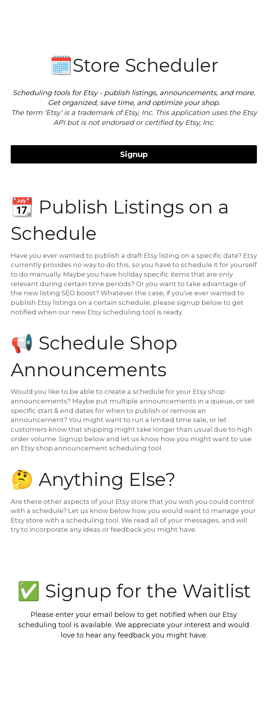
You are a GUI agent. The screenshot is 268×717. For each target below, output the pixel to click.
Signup (134, 154)
